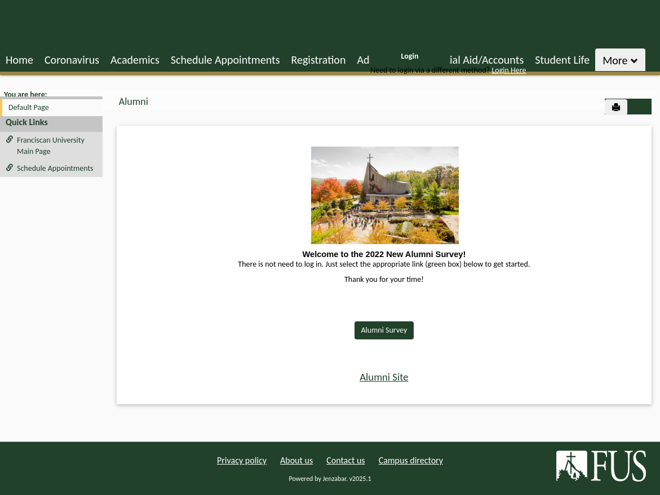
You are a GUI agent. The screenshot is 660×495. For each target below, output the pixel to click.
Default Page (28, 107)
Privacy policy (242, 460)
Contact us (345, 460)
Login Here (508, 70)
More (620, 60)
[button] (640, 107)
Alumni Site (384, 376)
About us (296, 460)
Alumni (133, 101)
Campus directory (411, 460)
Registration (318, 60)
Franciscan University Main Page (45, 145)
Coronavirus (72, 60)
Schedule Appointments (225, 60)
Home (19, 60)
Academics (135, 60)
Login (410, 56)
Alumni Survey (384, 330)
